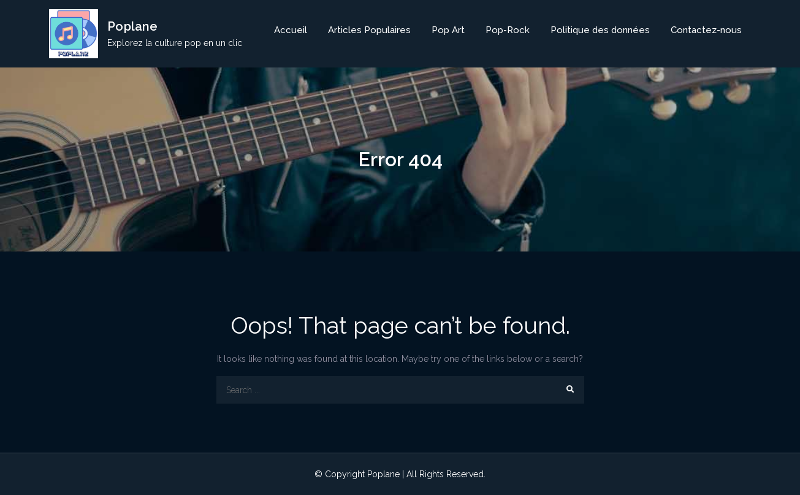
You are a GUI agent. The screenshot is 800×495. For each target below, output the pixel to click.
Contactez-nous (706, 30)
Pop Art (448, 30)
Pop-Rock (508, 30)
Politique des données (600, 30)
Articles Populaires (369, 30)
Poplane (132, 26)
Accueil (290, 30)
